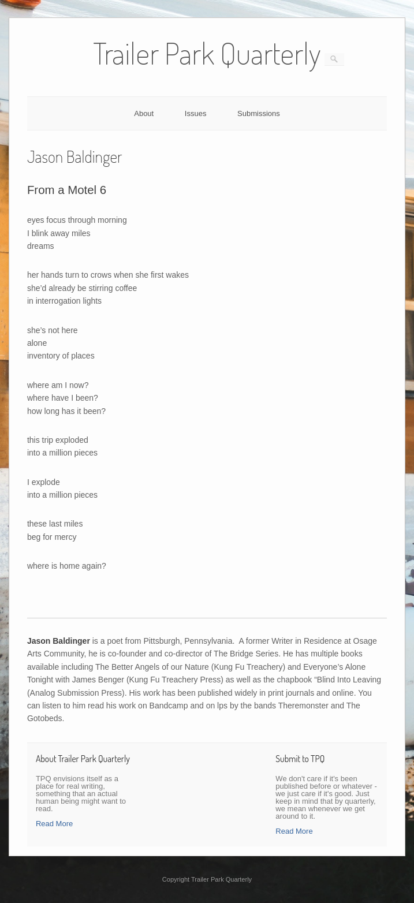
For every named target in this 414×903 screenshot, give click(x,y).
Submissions (258, 113)
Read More (54, 823)
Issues (196, 113)
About (144, 113)
